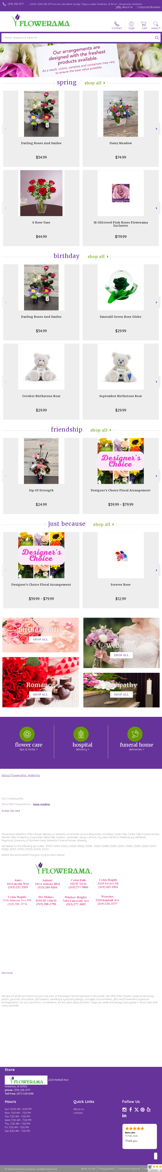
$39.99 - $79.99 (120, 504)
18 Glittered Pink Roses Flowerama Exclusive (120, 224)
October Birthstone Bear (41, 396)
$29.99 (120, 330)
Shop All (93, 83)
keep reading (41, 804)
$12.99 (120, 598)
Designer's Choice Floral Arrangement (121, 490)
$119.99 (121, 236)
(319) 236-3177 (16, 4)
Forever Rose (121, 584)
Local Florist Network (129, 1168)
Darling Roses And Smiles (41, 143)
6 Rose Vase (41, 222)
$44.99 (41, 236)
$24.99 (41, 504)
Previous (5, 129)
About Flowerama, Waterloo (21, 775)
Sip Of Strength (41, 490)
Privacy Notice (106, 1168)
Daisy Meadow (121, 143)
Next (157, 129)
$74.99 (120, 157)
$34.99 (41, 157)
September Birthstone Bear (120, 396)
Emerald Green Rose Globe (120, 317)
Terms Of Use (88, 1168)
